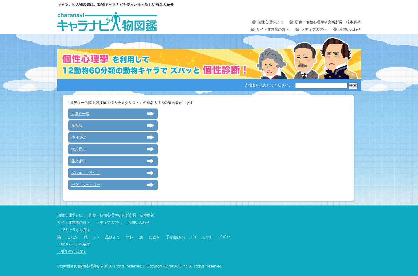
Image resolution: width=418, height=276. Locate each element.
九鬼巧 (76, 125)
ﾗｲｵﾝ (129, 237)
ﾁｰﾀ (96, 237)
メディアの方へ (314, 29)
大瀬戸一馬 (80, 114)
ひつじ (207, 237)
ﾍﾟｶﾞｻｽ (224, 237)
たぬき (154, 237)
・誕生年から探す (71, 252)
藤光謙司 (78, 161)
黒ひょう (112, 237)
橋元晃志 (78, 149)
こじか (72, 237)
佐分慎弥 (78, 137)
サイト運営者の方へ (272, 29)
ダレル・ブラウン (85, 173)
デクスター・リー (85, 185)
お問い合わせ (350, 29)
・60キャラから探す (73, 244)
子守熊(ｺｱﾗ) (175, 237)
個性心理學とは (270, 22)
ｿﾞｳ (193, 237)
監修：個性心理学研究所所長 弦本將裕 (328, 22)
